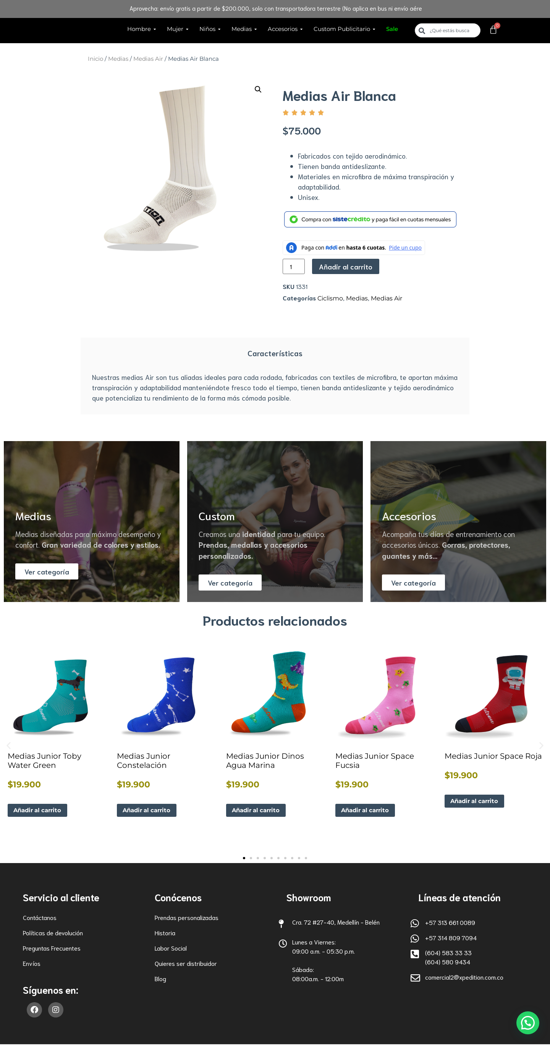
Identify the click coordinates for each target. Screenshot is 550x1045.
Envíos (31, 964)
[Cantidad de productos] (294, 266)
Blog (160, 979)
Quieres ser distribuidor (186, 964)
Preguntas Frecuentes (52, 948)
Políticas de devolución (53, 933)
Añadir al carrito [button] (40, 810)
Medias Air (148, 58)
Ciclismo (330, 298)
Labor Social (171, 948)
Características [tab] (274, 353)
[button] (258, 89)
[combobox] (447, 30)
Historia (165, 933)
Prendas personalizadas (186, 918)
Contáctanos (40, 918)
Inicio (95, 58)
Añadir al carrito (345, 266)
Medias (118, 58)
